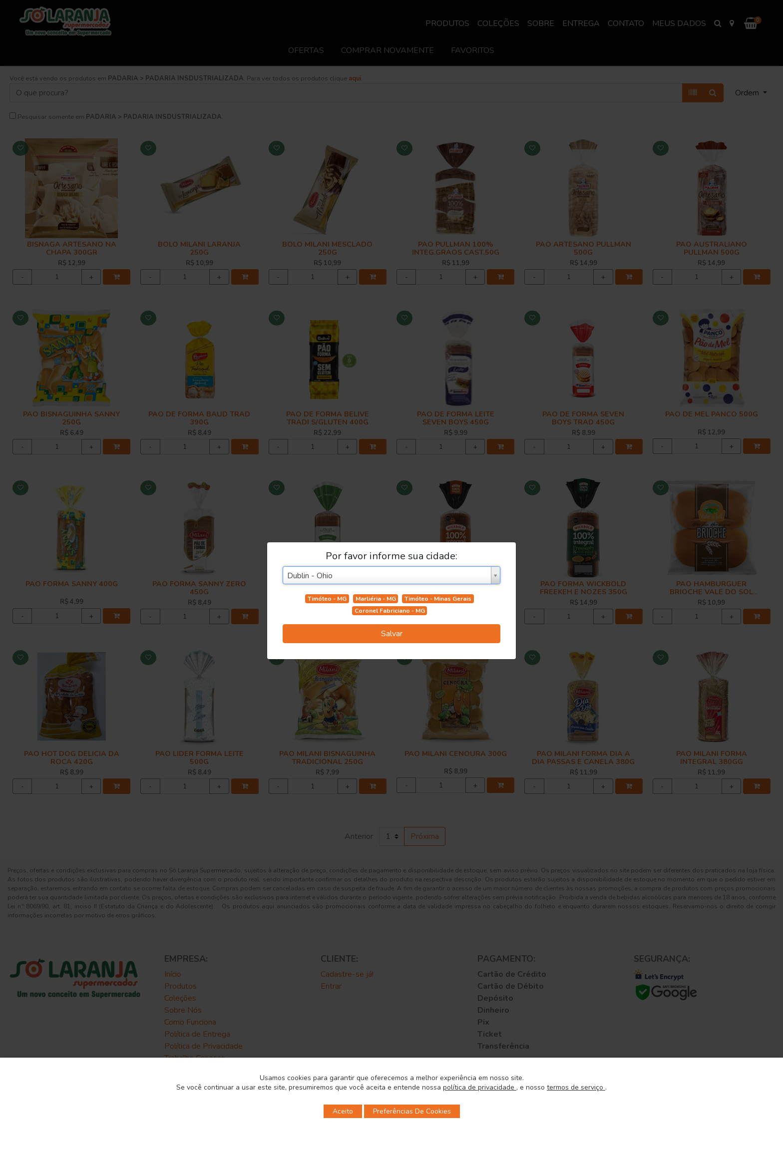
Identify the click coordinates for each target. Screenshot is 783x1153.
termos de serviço (576, 1087)
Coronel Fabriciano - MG (390, 611)
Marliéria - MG (376, 599)
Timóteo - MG (327, 599)
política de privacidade (479, 1087)
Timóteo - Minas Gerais (437, 599)
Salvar (391, 633)
